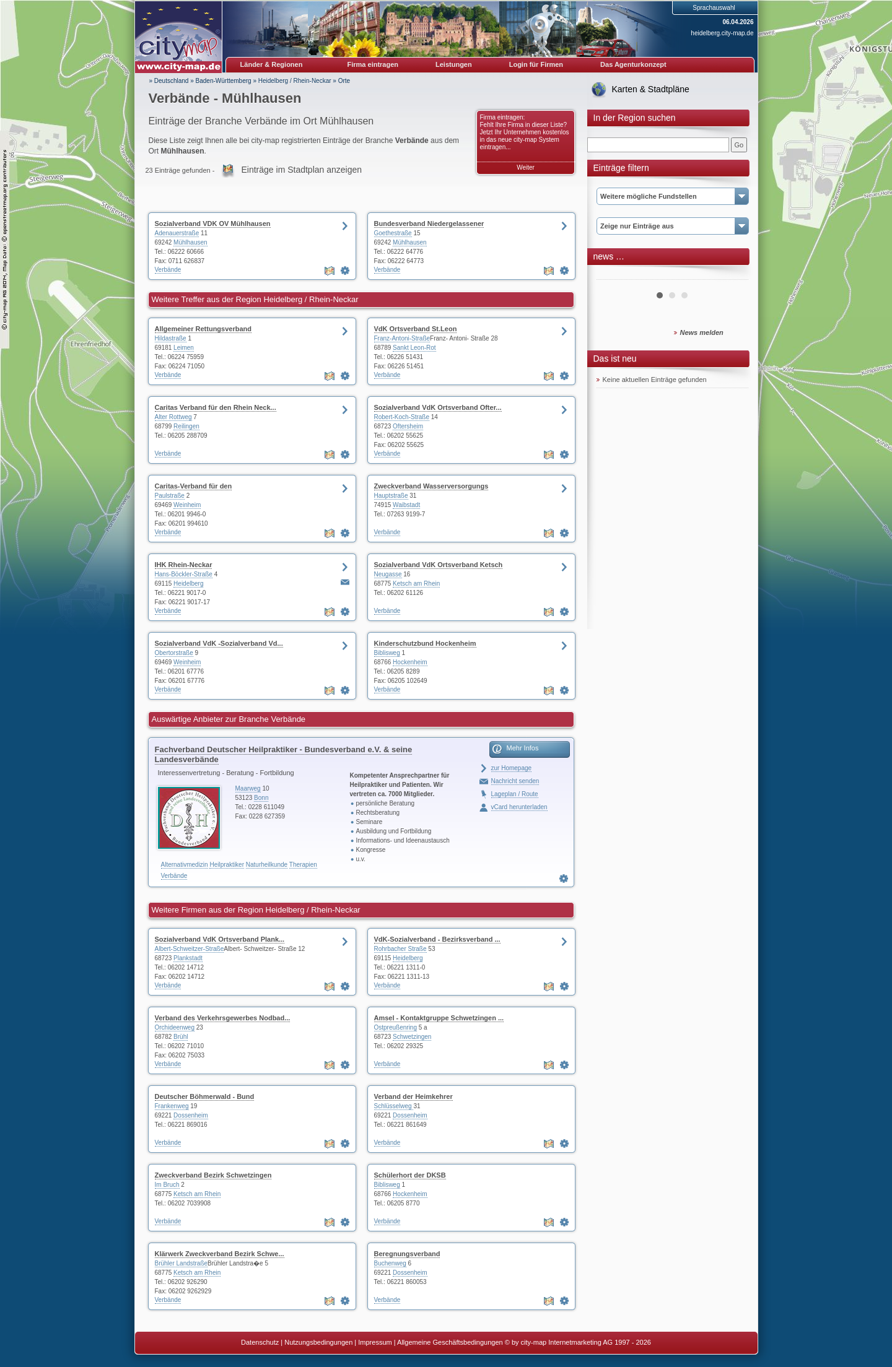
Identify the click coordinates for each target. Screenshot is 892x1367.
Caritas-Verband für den (193, 486)
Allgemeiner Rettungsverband (203, 328)
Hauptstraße (391, 495)
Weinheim (187, 504)
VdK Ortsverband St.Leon (415, 328)
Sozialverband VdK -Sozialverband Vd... (219, 643)
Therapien (303, 864)
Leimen (183, 347)
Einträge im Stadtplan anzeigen (301, 170)
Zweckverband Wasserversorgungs (431, 486)
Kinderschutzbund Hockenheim (425, 643)
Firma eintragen (373, 64)
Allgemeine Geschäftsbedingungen (450, 1342)
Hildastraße (170, 338)
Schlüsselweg (394, 1106)
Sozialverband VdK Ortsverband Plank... (220, 939)
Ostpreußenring (395, 1027)
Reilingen (186, 426)
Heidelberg (188, 583)
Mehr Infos (523, 748)
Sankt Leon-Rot (414, 347)
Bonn (261, 797)
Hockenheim (410, 662)
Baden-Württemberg (223, 80)
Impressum (374, 1342)
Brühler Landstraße (181, 1263)
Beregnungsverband (407, 1253)
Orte (344, 80)
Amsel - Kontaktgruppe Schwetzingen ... (439, 1018)
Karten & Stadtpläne (650, 89)
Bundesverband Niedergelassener (429, 223)
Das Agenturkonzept (633, 64)
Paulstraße (170, 495)
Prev (613, 275)
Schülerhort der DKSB (410, 1175)
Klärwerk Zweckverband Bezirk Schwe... (219, 1253)
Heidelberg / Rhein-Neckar (294, 80)
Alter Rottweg (173, 417)
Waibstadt (406, 504)
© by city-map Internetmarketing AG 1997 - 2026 (578, 1342)
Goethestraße (393, 233)
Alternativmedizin (184, 864)
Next (732, 275)
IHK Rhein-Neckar (183, 564)
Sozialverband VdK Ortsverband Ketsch (438, 564)
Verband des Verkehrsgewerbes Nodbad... (223, 1018)
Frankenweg (172, 1106)
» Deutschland (169, 80)
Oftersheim (408, 426)
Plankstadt (188, 958)
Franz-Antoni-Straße (402, 338)
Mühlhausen (190, 242)
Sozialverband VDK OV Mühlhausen (213, 223)
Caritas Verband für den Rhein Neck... (215, 407)
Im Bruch (167, 1184)
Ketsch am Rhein (416, 583)
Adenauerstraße (177, 233)
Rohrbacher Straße (400, 948)
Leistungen (453, 64)
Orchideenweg (175, 1027)
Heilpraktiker (226, 864)
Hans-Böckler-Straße (183, 574)
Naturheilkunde (266, 864)
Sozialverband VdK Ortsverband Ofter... (438, 407)
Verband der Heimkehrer (413, 1096)
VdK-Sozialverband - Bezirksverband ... (437, 939)
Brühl (180, 1036)
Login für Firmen (536, 64)
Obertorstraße (174, 652)
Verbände (168, 269)
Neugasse (388, 574)
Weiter (526, 167)
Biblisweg (387, 652)
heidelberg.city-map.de (722, 33)
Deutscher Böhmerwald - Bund (205, 1096)
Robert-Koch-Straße (401, 417)
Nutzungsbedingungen (318, 1342)
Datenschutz (260, 1342)
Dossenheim (190, 1115)
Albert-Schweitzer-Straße (189, 948)
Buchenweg (390, 1263)
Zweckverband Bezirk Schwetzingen (213, 1175)
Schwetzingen (412, 1036)
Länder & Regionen (271, 64)
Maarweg (248, 788)
